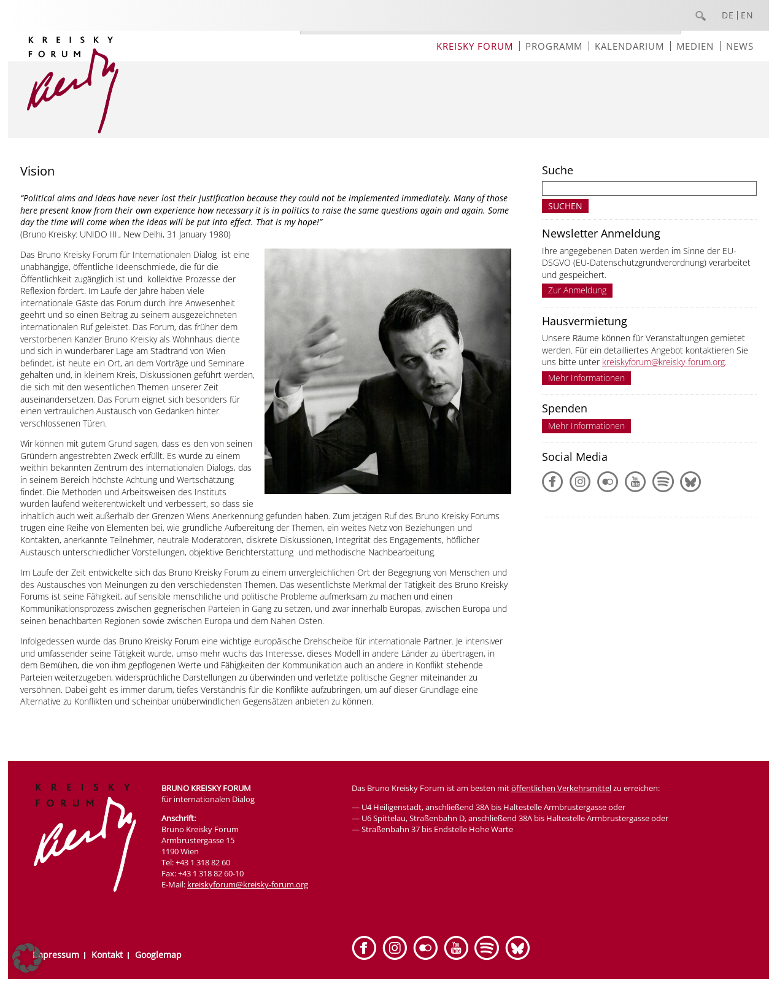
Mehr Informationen (586, 378)
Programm (553, 46)
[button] (27, 958)
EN (747, 15)
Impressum (56, 954)
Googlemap (158, 954)
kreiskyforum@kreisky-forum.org (663, 362)
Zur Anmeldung (577, 290)
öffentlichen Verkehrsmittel (561, 788)
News (740, 46)
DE (728, 15)
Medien (695, 46)
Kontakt (107, 954)
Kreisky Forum (474, 46)
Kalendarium (629, 46)
